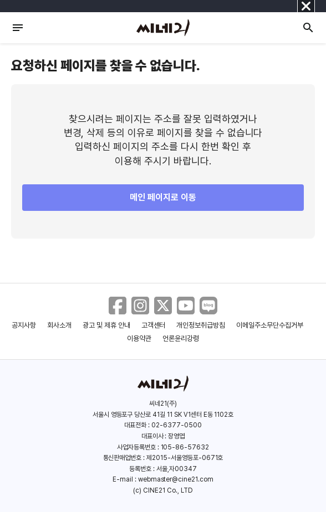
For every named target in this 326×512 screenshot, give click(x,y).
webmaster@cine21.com (175, 479)
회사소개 (59, 325)
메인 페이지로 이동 (163, 197)
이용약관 (139, 338)
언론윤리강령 (180, 338)
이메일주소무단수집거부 (269, 325)
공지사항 (24, 325)
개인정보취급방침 (200, 325)
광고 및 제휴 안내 (106, 325)
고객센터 (153, 325)
